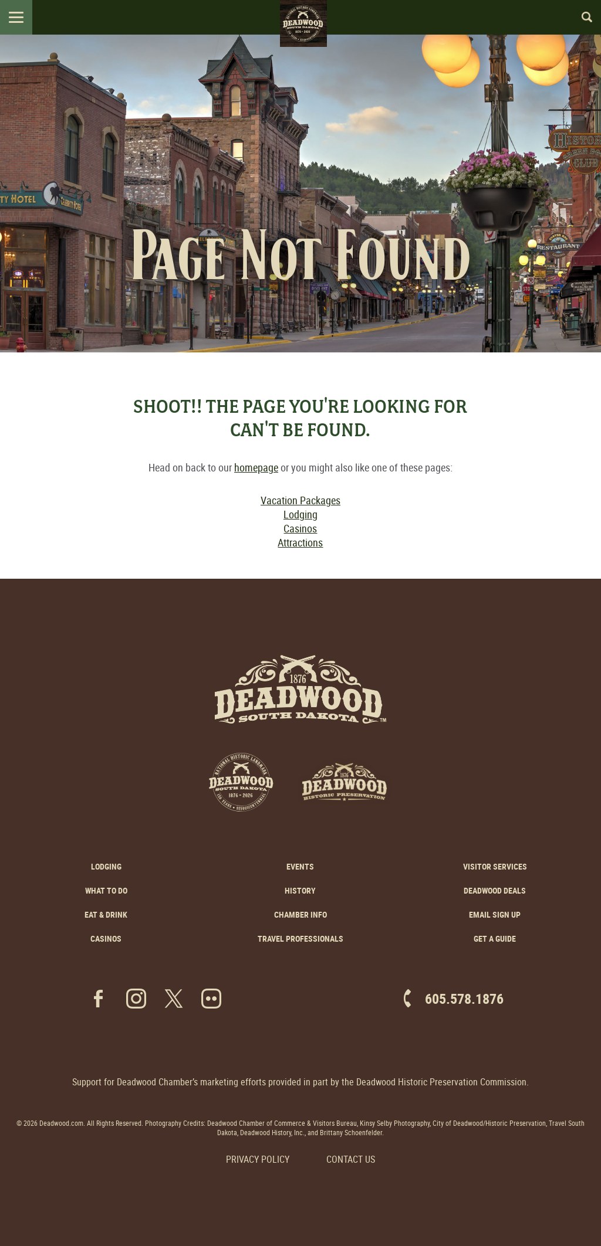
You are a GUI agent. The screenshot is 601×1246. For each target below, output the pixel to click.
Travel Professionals (300, 938)
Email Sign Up (495, 914)
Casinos (300, 528)
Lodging (300, 514)
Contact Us (350, 1159)
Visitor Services (495, 866)
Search (581, 17)
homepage (256, 467)
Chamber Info (300, 914)
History (300, 890)
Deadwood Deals (495, 890)
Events (300, 866)
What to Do (106, 890)
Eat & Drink (106, 914)
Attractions (300, 542)
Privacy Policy (257, 1159)
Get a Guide (495, 938)
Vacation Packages (300, 500)
